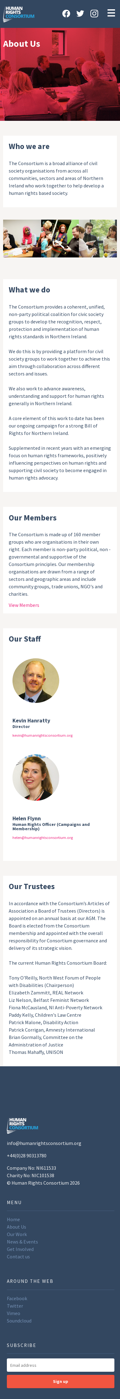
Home (13, 1219)
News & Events (22, 1242)
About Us (16, 1227)
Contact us (18, 1256)
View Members (24, 605)
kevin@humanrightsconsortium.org (42, 735)
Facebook (17, 1298)
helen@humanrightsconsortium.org (42, 837)
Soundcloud (19, 1321)
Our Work (17, 1234)
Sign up (60, 1381)
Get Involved (20, 1249)
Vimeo (13, 1313)
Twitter (15, 1306)
